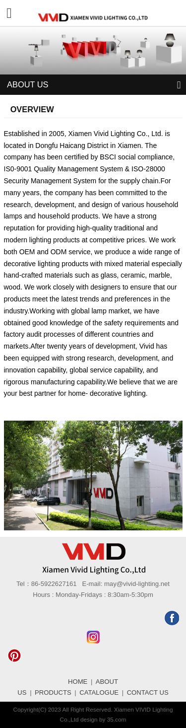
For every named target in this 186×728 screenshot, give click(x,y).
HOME (77, 681)
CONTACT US (148, 692)
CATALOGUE (99, 692)
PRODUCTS (53, 692)
